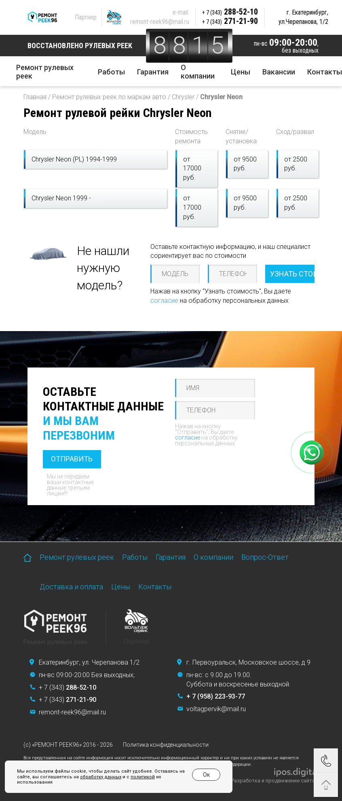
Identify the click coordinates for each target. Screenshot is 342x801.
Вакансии (278, 72)
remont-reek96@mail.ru (159, 21)
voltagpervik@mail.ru (216, 709)
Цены (240, 72)
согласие (164, 300)
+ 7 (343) (67, 687)
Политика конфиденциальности (166, 745)
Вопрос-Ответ (265, 557)
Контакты (324, 72)
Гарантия (153, 72)
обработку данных (100, 777)
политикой (143, 777)
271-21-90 (230, 21)
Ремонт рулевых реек (45, 71)
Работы (111, 72)
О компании (198, 71)
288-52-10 (230, 12)
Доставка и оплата (71, 586)
